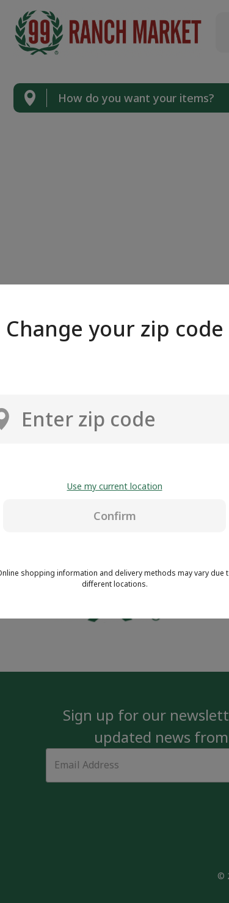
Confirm (114, 515)
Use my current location (114, 486)
